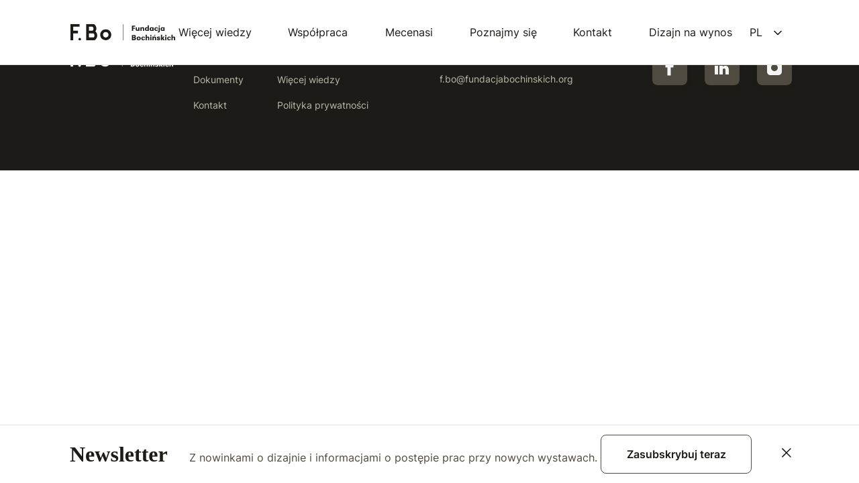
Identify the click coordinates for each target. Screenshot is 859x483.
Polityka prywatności (322, 105)
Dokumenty (218, 79)
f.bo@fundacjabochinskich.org (506, 79)
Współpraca (318, 32)
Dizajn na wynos (690, 32)
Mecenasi (409, 32)
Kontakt (592, 32)
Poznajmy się (503, 32)
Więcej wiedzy (215, 32)
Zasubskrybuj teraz (676, 454)
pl (756, 32)
